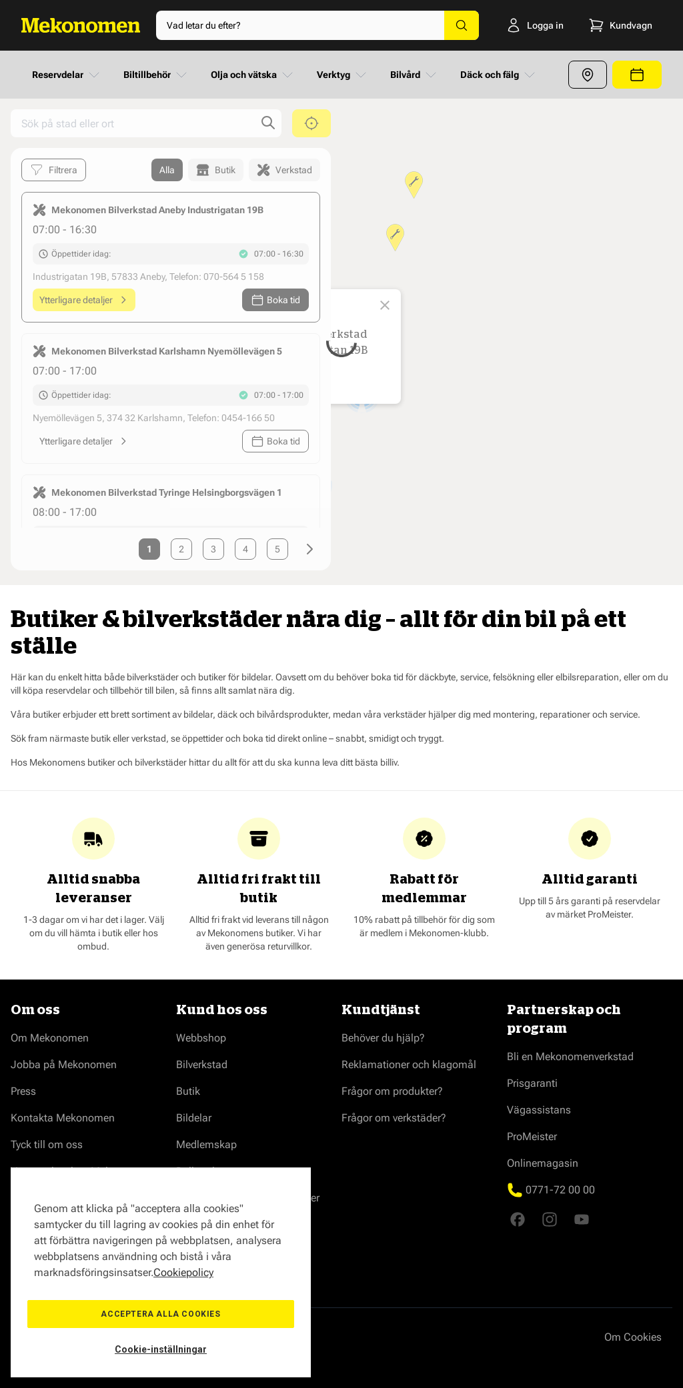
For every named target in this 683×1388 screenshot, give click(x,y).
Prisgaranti (532, 1083)
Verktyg (343, 75)
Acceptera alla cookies (160, 1314)
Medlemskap (206, 1144)
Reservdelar (67, 75)
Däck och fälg (499, 75)
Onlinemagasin (542, 1163)
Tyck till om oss (47, 1144)
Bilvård (414, 75)
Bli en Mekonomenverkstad (570, 1056)
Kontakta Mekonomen (63, 1117)
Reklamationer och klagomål (409, 1064)
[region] (161, 1272)
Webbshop (201, 1038)
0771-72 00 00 (560, 1189)
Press (23, 1091)
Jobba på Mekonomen (64, 1064)
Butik (188, 1091)
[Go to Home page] (80, 25)
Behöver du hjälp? (383, 1038)
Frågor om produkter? (392, 1091)
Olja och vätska (253, 75)
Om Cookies (633, 1337)
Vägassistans (539, 1109)
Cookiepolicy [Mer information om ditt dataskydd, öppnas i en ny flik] (183, 1272)
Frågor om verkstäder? (394, 1117)
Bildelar (193, 1117)
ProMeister (532, 1136)
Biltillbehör (156, 75)
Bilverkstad (201, 1064)
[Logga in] (531, 25)
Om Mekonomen (50, 1038)
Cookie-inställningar (161, 1349)
